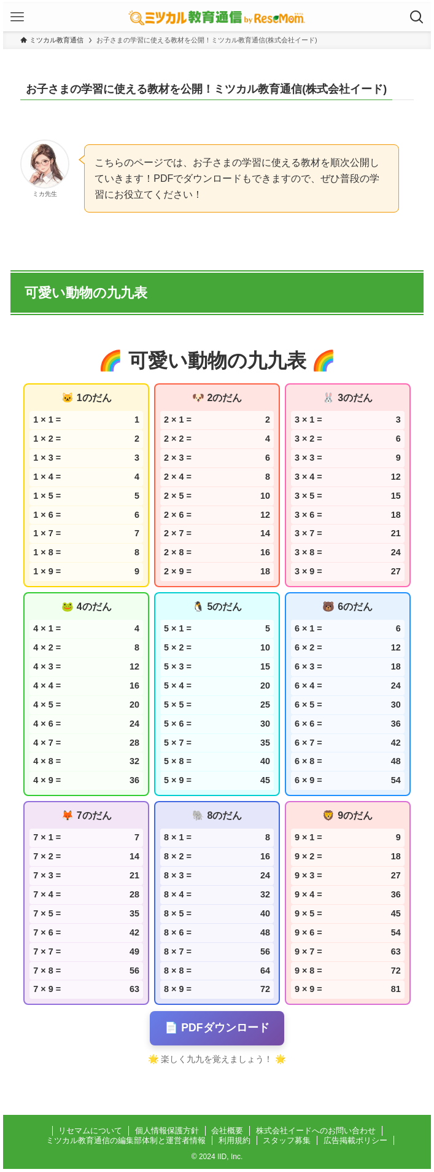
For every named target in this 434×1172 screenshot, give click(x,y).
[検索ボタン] (417, 17)
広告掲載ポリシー (355, 1140)
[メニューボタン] (17, 17)
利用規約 (234, 1140)
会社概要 (227, 1130)
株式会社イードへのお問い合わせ (316, 1130)
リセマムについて (90, 1130)
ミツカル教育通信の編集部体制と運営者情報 (126, 1140)
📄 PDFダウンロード (217, 1028)
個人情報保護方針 (167, 1130)
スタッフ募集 (287, 1140)
